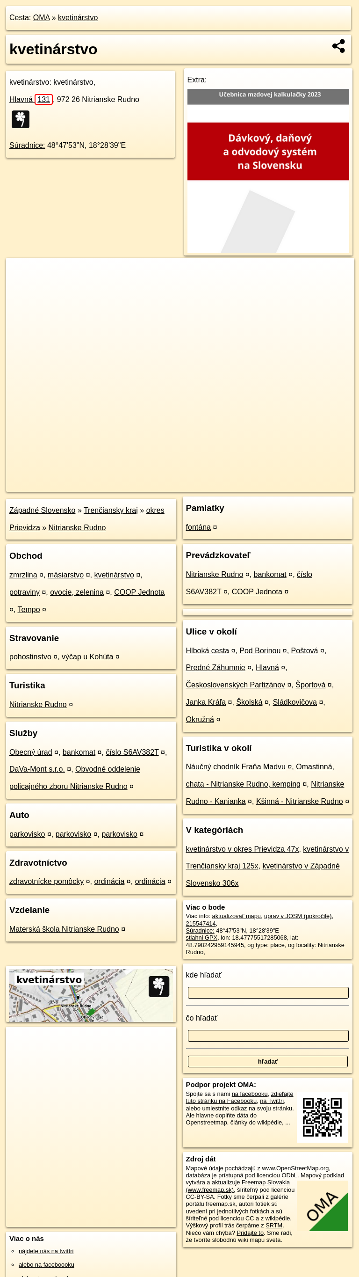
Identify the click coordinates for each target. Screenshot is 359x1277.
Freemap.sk (243, 484)
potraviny (24, 592)
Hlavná (31, 99)
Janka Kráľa (206, 702)
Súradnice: (27, 145)
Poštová (304, 651)
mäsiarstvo (66, 575)
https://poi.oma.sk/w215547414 (313, 484)
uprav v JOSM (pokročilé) (297, 915)
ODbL (289, 1175)
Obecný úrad (30, 752)
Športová (310, 685)
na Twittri (272, 1100)
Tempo (29, 609)
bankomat (79, 752)
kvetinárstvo (78, 18)
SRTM (274, 1225)
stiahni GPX (202, 937)
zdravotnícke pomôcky (46, 881)
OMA (41, 18)
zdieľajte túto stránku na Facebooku (240, 1097)
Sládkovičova (295, 702)
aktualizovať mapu (236, 915)
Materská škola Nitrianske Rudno (64, 929)
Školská (249, 702)
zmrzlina (23, 575)
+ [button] (22, 274)
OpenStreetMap (195, 484)
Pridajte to (250, 1232)
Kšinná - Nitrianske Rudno (299, 801)
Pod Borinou (259, 651)
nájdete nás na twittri (46, 1251)
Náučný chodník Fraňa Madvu (236, 767)
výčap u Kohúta (87, 657)
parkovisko (27, 834)
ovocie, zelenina (77, 592)
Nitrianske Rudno (77, 528)
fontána (198, 527)
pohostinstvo (30, 657)
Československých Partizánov (236, 685)
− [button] (22, 288)
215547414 (201, 923)
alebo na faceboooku (46, 1264)
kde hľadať (204, 975)
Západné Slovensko (42, 510)
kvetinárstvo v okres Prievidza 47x (242, 849)
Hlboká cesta (208, 651)
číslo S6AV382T (132, 752)
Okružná (200, 719)
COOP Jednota (139, 592)
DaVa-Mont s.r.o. (37, 769)
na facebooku (250, 1093)
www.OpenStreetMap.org (295, 1168)
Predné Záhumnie (215, 667)
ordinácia (109, 881)
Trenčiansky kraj (111, 510)
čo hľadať (202, 1018)
